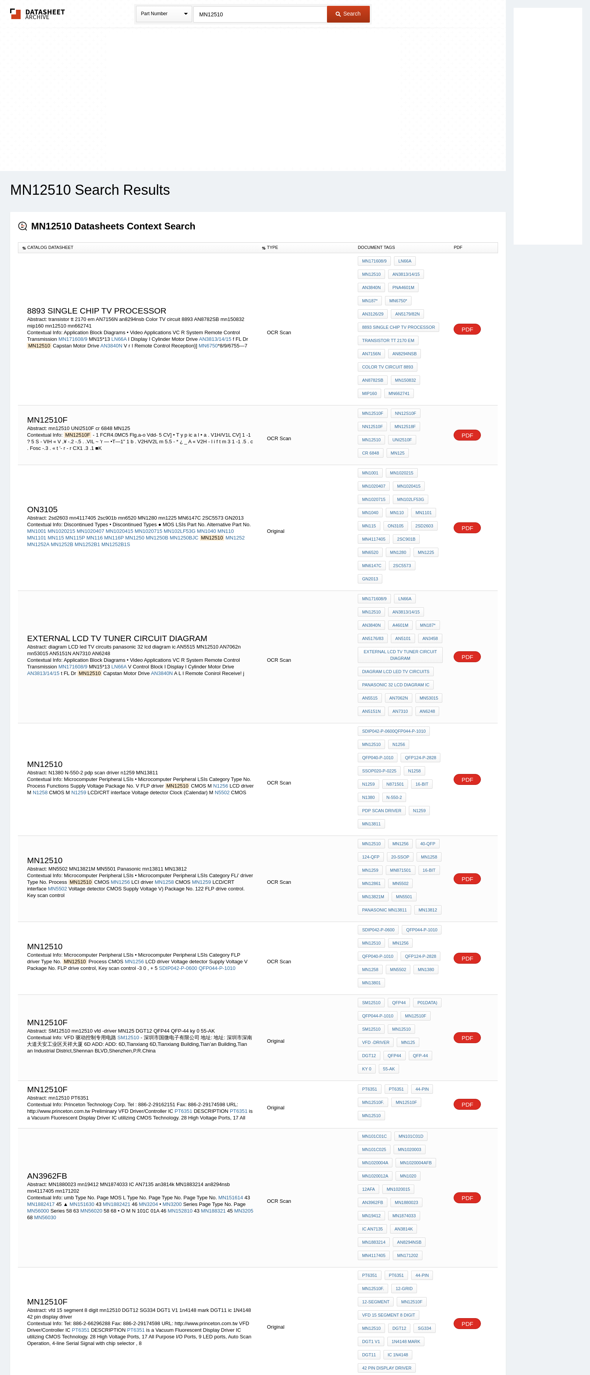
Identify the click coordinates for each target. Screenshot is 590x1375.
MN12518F (402, 383)
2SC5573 (371, 495)
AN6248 (423, 603)
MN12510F (372, 372)
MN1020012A (375, 988)
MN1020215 (61, 462)
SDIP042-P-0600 (178, 812)
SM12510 (128, 866)
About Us (440, 1349)
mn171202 (372, 1051)
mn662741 (372, 355)
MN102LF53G (180, 462)
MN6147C (423, 484)
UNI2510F (400, 393)
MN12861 (371, 742)
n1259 (417, 683)
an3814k (371, 1030)
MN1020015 (373, 999)
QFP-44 (393, 882)
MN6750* (428, 282)
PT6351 (184, 932)
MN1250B (157, 469)
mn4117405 (373, 474)
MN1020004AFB (413, 978)
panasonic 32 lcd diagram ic (395, 582)
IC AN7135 (405, 1020)
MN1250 (134, 469)
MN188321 (213, 1018)
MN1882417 (41, 1011)
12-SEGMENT (375, 1090)
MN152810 (180, 1018)
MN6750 (208, 325)
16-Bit (418, 662)
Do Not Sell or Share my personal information (291, 1349)
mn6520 (431, 474)
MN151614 (230, 1005)
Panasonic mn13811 (410, 753)
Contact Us (411, 1349)
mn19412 (404, 1009)
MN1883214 (401, 1030)
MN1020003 (407, 967)
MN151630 (81, 1011)
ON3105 (394, 463)
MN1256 (120, 741)
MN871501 (398, 732)
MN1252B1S (115, 475)
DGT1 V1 (371, 1121)
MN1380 (422, 812)
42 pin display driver (387, 1142)
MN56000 (38, 1018)
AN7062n (396, 592)
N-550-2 (392, 672)
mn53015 (425, 592)
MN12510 (428, 261)
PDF (467, 309)
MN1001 (36, 462)
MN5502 (57, 748)
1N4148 (401, 1170)
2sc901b (404, 474)
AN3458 (395, 543)
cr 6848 (428, 393)
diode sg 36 (375, 1218)
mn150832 (403, 345)
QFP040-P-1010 (377, 641)
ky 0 (415, 882)
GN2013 (398, 495)
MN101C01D (409, 957)
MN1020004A (375, 978)
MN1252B (62, 475)
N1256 (220, 664)
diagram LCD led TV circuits (395, 571)
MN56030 (45, 1025)
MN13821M (427, 742)
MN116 (95, 469)
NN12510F (372, 383)
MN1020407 (90, 462)
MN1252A (38, 475)
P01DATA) (423, 839)
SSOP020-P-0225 (379, 651)
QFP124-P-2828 (418, 641)
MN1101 (36, 469)
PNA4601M (373, 282)
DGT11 (369, 1132)
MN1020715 (149, 462)
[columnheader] (138, 248)
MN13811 (371, 693)
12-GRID (402, 1079)
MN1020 (406, 988)
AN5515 (370, 592)
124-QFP (371, 721)
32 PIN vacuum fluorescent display (402, 1194)
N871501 (393, 662)
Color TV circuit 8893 (387, 334)
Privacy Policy (218, 1349)
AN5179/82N (405, 292)
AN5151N (371, 603)
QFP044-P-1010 (217, 812)
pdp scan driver (381, 683)
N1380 (368, 672)
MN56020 (91, 1018)
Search (348, 14)
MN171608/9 (72, 319)
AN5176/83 (424, 533)
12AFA (430, 988)
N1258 (40, 670)
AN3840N (111, 325)
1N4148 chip (375, 1180)
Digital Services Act (370, 1349)
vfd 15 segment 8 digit (388, 1100)
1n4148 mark (404, 1121)
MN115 (56, 469)
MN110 (225, 462)
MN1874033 (373, 1020)
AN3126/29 (372, 292)
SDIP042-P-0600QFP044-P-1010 (394, 620)
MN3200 (172, 1011)
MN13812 (371, 763)
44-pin (418, 914)
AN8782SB (372, 345)
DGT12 (429, 871)
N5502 (222, 670)
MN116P (114, 469)
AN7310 (398, 603)
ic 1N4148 (396, 1132)
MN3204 (149, 1011)
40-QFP (423, 711)
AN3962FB (405, 999)
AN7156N (371, 324)
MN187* (401, 282)
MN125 (369, 404)
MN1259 (201, 741)
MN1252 (235, 469)
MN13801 (371, 822)
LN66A (119, 319)
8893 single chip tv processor (398, 303)
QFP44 (397, 839)
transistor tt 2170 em (388, 313)
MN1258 (164, 741)
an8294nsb (402, 324)
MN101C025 (374, 967)
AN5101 (370, 543)
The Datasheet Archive (37, 14)
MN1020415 (119, 462)
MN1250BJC (184, 469)
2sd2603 (420, 463)
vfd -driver (375, 871)
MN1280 (370, 484)
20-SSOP (398, 721)
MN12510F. (373, 924)
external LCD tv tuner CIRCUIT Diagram (401, 557)
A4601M (370, 533)
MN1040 (206, 462)
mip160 (431, 345)
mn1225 (396, 484)
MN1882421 (117, 1011)
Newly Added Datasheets (167, 1349)
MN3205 (243, 1018)
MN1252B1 (87, 475)
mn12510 (371, 393)
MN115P (75, 469)
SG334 (420, 1111)
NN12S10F (403, 372)
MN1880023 (373, 1009)
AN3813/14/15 (215, 319)
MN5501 (370, 753)
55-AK (368, 892)
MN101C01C (374, 957)
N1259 (78, 670)
